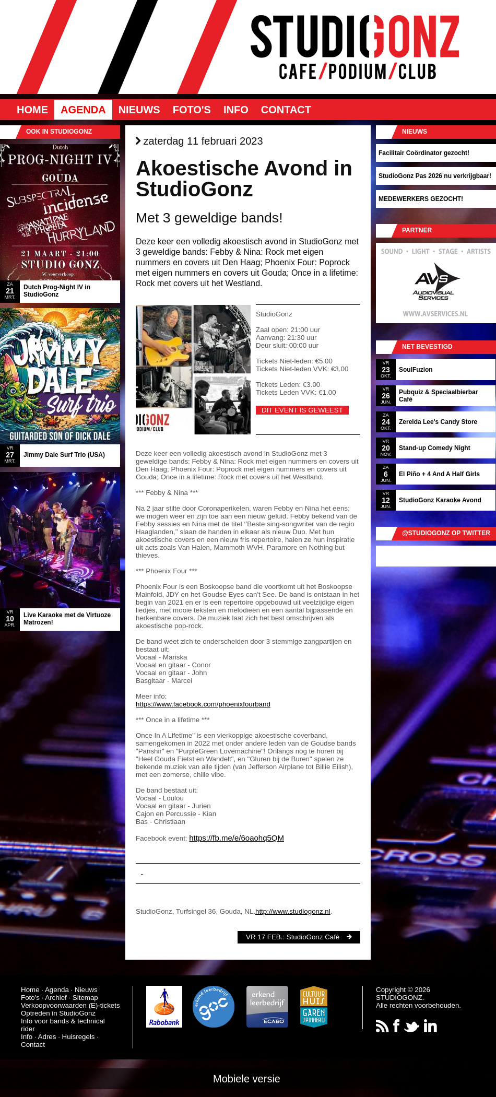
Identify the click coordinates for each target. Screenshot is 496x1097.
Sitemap (85, 997)
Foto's (192, 109)
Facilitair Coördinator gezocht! (424, 153)
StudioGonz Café (313, 937)
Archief (55, 997)
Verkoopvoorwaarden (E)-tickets (70, 1005)
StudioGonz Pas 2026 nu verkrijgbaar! (435, 176)
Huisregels (78, 1037)
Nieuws (139, 109)
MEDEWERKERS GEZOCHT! (421, 199)
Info (236, 109)
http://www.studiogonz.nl (292, 911)
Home (32, 109)
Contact (286, 109)
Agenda (83, 109)
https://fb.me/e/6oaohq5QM (236, 837)
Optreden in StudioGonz (58, 1013)
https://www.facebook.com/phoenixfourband (203, 704)
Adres (47, 1037)
